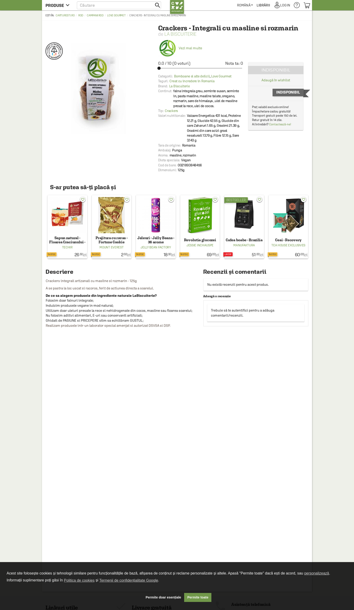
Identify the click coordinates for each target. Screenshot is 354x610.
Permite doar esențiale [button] (163, 597)
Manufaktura (244, 245)
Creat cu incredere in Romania (191, 81)
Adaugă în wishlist (275, 80)
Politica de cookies (79, 580)
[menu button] (58, 5)
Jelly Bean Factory (156, 247)
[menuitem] (245, 5)
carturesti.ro (65, 15)
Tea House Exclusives (288, 245)
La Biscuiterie (180, 34)
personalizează (316, 573)
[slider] (200, 68)
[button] (119, 5)
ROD (80, 15)
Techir (67, 247)
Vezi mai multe (180, 48)
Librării (263, 5)
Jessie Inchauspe (199, 245)
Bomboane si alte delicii (192, 76)
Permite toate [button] (197, 597)
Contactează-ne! (280, 124)
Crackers (171, 111)
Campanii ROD (95, 15)
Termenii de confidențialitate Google (128, 580)
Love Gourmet (116, 15)
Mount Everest (111, 247)
